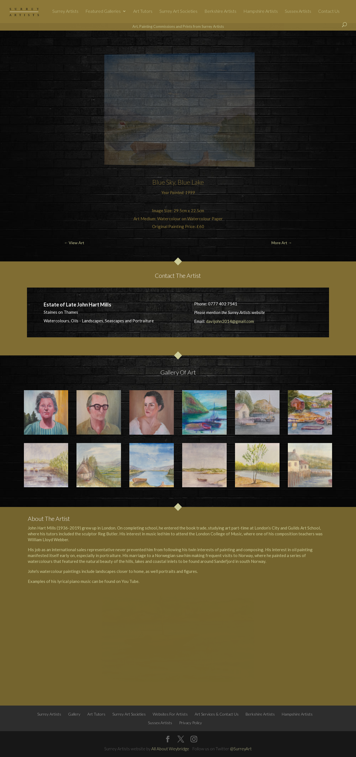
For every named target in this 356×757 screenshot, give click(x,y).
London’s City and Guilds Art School (287, 527)
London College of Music (219, 533)
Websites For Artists (170, 714)
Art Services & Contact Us (217, 714)
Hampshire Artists (260, 11)
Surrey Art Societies (178, 11)
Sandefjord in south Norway (239, 561)
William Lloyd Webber (48, 539)
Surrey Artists (65, 11)
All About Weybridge (170, 748)
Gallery (74, 714)
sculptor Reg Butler (100, 533)
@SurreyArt (241, 748)
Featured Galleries (103, 11)
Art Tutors (142, 11)
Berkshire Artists (220, 11)
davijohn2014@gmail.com (230, 321)
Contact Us (329, 11)
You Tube (130, 581)
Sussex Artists (298, 11)
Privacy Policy (190, 722)
